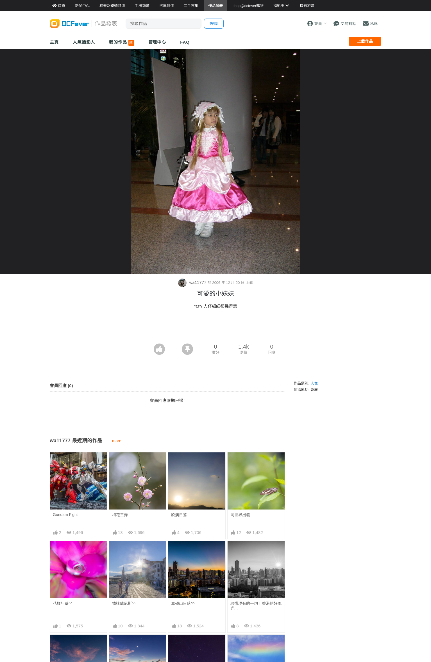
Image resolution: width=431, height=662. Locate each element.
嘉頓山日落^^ (182, 603)
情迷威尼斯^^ (123, 603)
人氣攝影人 (84, 42)
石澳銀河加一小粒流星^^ (192, 645)
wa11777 (192, 282)
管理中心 (157, 42)
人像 (314, 383)
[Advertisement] (215, 328)
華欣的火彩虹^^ (244, 645)
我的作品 (121, 43)
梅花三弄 (120, 515)
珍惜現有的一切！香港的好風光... (256, 606)
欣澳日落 (179, 515)
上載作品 (365, 41)
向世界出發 (240, 515)
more (116, 441)
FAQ (185, 42)
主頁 (54, 42)
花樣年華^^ (62, 603)
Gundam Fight (65, 514)
